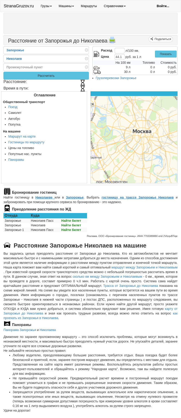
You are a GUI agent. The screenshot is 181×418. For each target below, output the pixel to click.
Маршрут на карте (22, 136)
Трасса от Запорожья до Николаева (130, 286)
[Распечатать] (112, 41)
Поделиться (162, 39)
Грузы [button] (46, 6)
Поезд (13, 107)
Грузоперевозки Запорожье (116, 78)
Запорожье (75, 197)
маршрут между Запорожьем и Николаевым (144, 267)
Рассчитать (46, 76)
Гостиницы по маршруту (26, 142)
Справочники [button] (115, 6)
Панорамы (16, 159)
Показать (166, 54)
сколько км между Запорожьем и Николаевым (107, 276)
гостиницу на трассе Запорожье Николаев (138, 197)
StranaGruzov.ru (19, 6)
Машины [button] (66, 6)
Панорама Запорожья (19, 330)
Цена (105, 56)
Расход (106, 50)
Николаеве (45, 197)
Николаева (48, 330)
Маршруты (89, 6)
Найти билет (71, 220)
